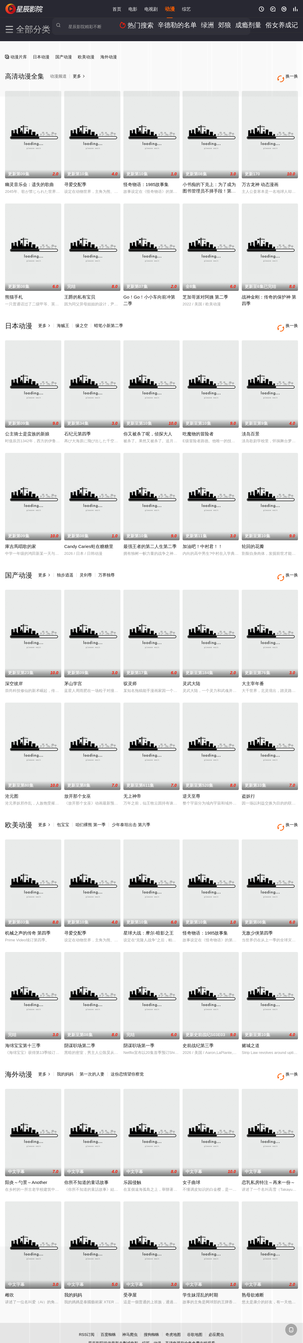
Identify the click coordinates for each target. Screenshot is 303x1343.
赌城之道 (251, 1026)
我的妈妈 (65, 1055)
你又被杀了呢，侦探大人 (147, 424)
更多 (44, 320)
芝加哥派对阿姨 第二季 (205, 292)
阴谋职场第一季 (138, 1026)
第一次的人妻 (92, 1055)
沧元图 (11, 781)
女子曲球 (191, 1158)
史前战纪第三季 (198, 1026)
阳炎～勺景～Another (26, 1158)
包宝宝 (63, 810)
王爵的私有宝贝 (79, 292)
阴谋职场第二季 (79, 1026)
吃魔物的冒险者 (198, 424)
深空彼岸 (14, 669)
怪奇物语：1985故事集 (146, 179)
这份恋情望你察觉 (127, 1055)
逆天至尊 (191, 781)
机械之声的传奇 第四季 (28, 913)
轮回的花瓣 (253, 536)
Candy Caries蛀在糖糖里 (88, 536)
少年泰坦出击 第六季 (131, 810)
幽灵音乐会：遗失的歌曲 (29, 179)
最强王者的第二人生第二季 (150, 536)
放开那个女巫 (77, 781)
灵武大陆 (191, 669)
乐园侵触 (132, 1158)
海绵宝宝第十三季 (23, 1026)
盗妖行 (248, 781)
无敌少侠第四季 (257, 913)
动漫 (170, 9)
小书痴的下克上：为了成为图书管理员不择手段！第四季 (209, 186)
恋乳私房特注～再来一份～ (268, 1158)
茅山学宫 (73, 669)
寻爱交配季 (75, 179)
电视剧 (151, 8)
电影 (132, 8)
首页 (116, 8)
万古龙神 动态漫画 (260, 179)
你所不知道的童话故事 (86, 1158)
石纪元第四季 (77, 424)
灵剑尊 (86, 565)
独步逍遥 (65, 565)
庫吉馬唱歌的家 (20, 536)
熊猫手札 (14, 292)
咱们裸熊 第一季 (90, 810)
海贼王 (63, 320)
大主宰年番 (253, 669)
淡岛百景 (251, 424)
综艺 (186, 8)
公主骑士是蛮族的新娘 (27, 424)
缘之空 (81, 320)
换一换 (289, 321)
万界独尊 (106, 565)
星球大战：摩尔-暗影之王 (148, 913)
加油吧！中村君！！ (203, 536)
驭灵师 (130, 669)
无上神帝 (132, 781)
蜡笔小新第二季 (108, 320)
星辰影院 (24, 9)
